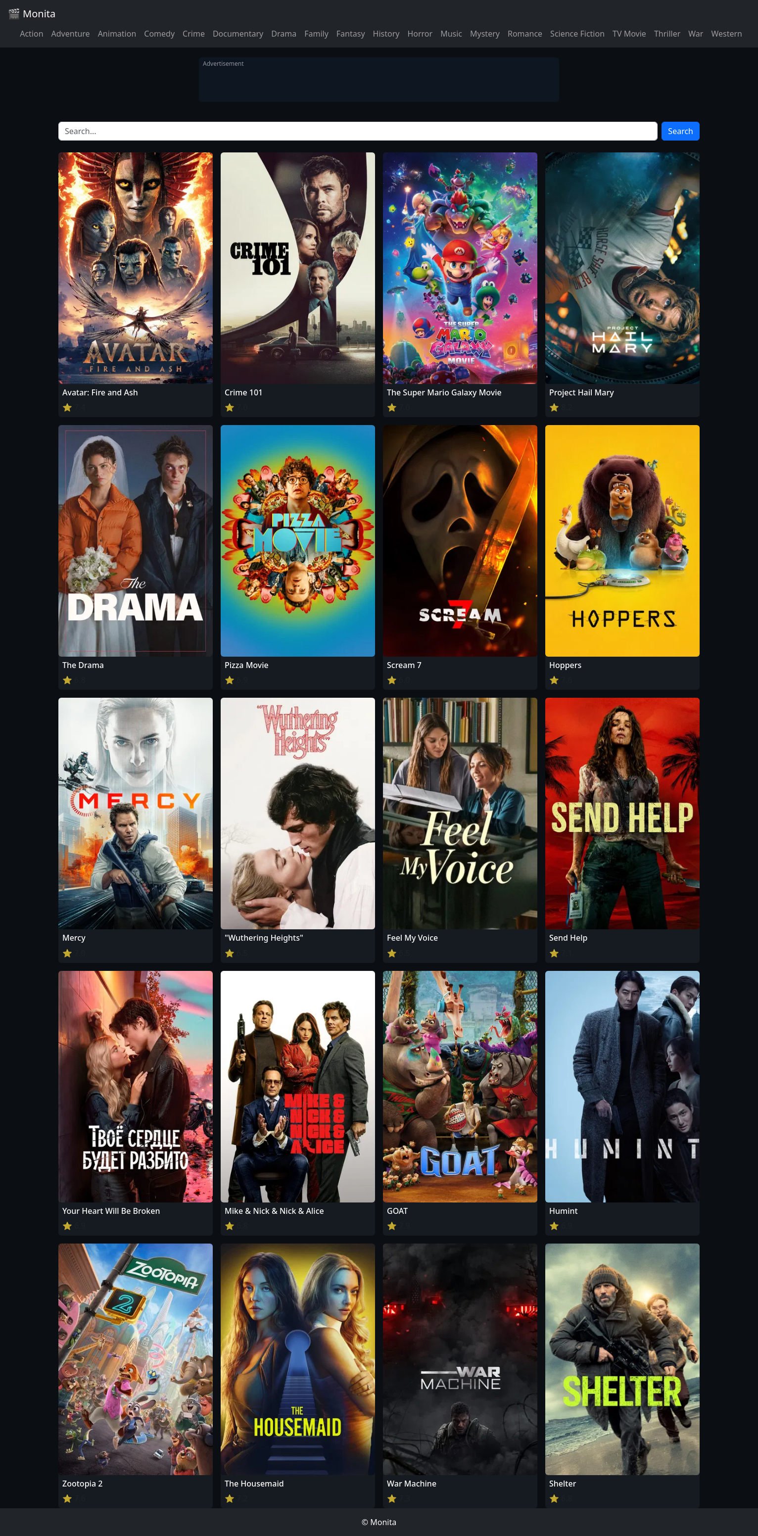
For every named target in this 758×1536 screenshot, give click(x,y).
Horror (419, 33)
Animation (117, 33)
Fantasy (350, 33)
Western (726, 33)
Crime (194, 33)
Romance (525, 33)
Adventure (70, 33)
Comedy (159, 33)
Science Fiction (577, 33)
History (386, 33)
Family (316, 33)
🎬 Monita (31, 13)
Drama (283, 33)
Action (31, 33)
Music (451, 33)
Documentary (238, 33)
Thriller (667, 33)
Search (680, 131)
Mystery (485, 33)
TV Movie (629, 33)
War (695, 33)
